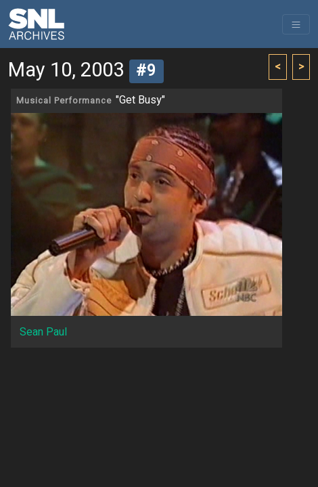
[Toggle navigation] (296, 24)
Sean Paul (43, 332)
